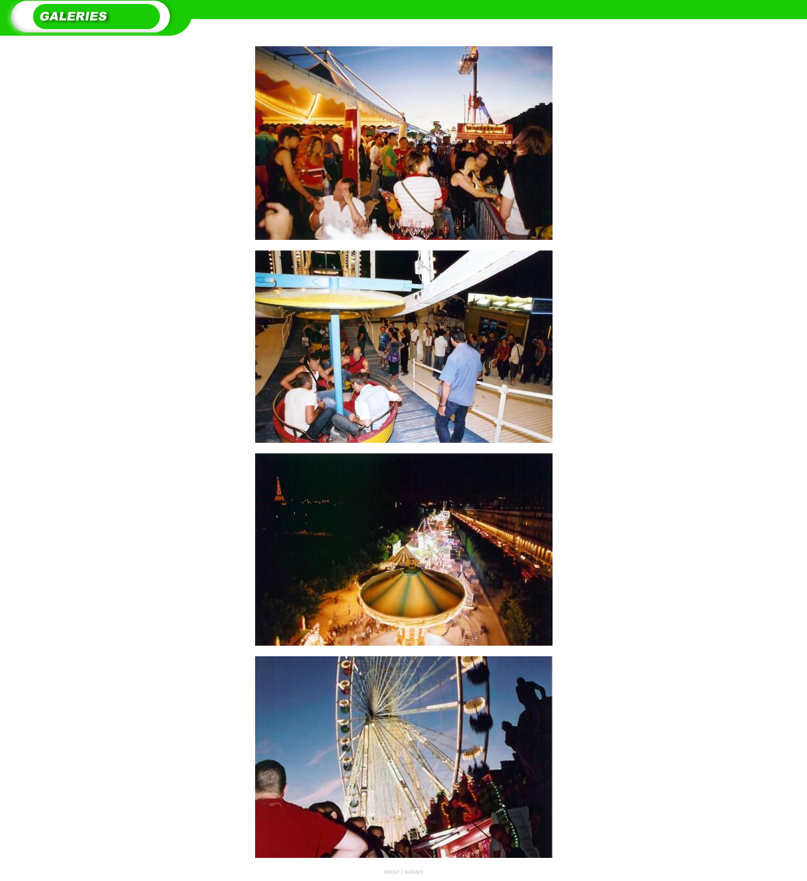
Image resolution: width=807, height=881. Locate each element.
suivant (414, 871)
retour (392, 871)
